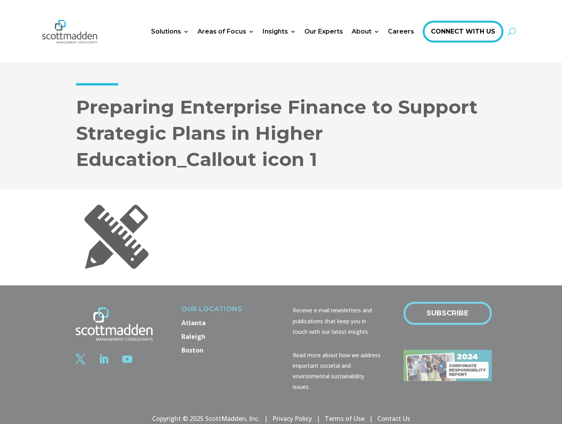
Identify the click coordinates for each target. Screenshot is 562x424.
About (362, 31)
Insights (275, 31)
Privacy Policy (292, 418)
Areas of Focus (221, 31)
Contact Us (393, 418)
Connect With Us (463, 31)
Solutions (166, 31)
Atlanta (193, 323)
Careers (401, 31)
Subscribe (448, 313)
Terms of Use (345, 418)
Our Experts (323, 31)
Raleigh (193, 336)
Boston (192, 350)
